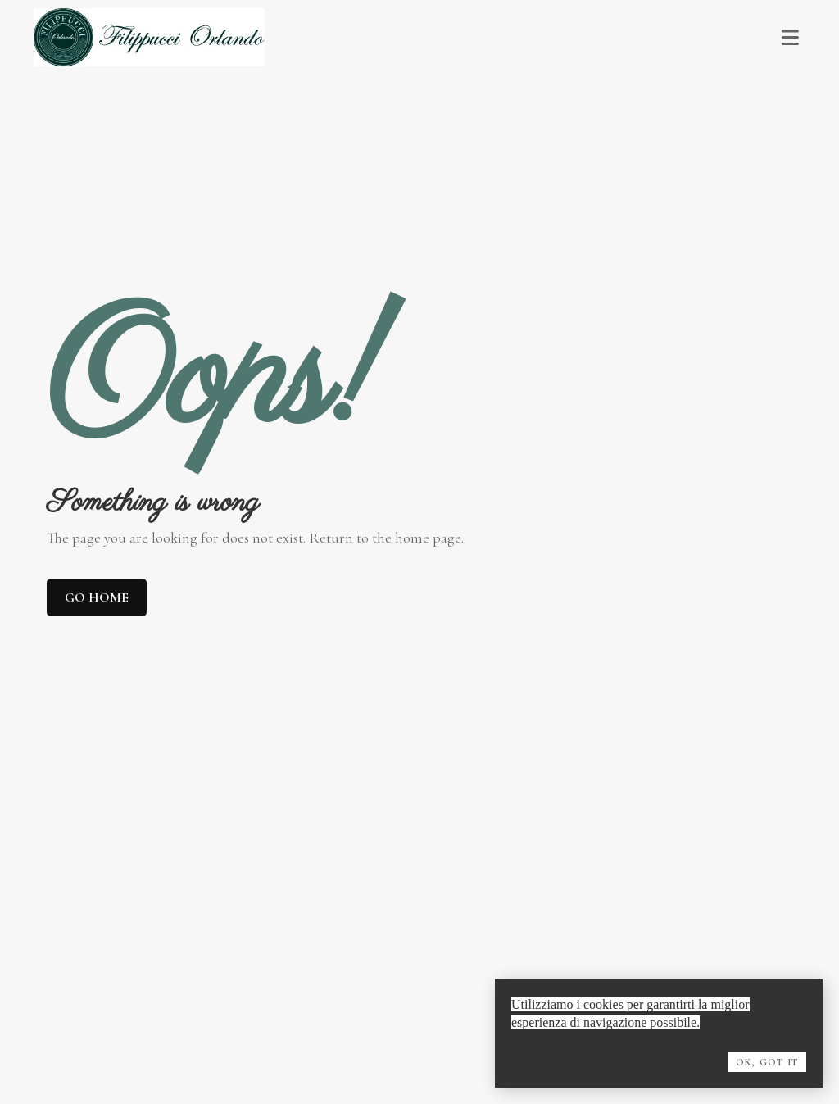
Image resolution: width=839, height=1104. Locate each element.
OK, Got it (767, 1062)
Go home (97, 597)
